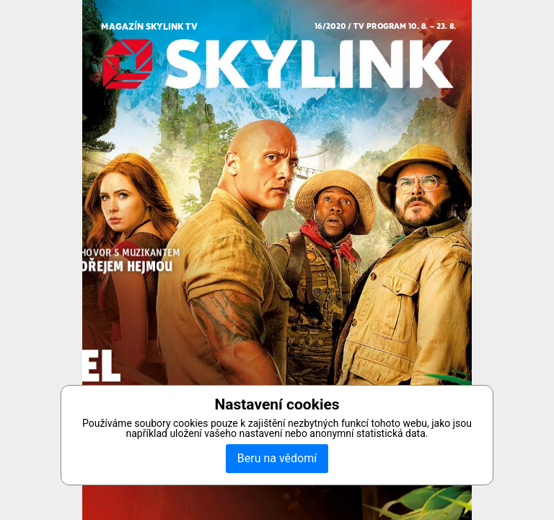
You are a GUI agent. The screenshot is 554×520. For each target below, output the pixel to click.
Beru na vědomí (277, 458)
